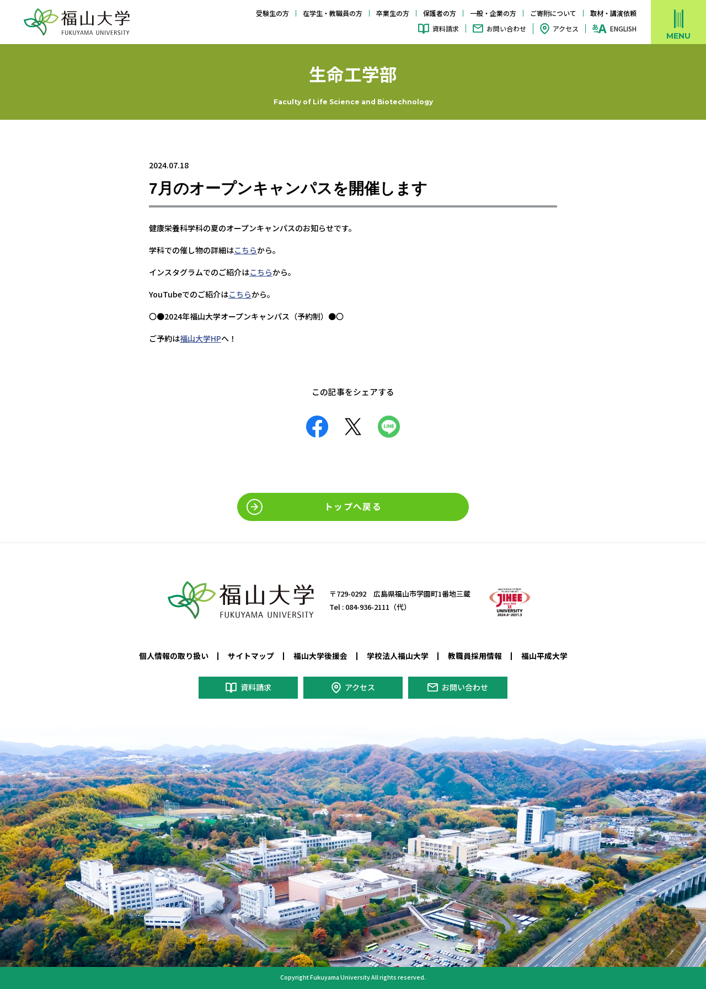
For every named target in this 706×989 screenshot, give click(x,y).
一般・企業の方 (493, 13)
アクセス (566, 28)
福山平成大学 (544, 655)
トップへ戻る (353, 506)
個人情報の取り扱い (173, 655)
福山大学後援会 (320, 655)
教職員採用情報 (475, 655)
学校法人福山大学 (398, 655)
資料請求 (445, 28)
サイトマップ (251, 655)
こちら (245, 250)
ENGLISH (623, 28)
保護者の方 (439, 13)
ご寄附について (553, 13)
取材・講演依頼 (613, 13)
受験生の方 (272, 13)
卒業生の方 (392, 13)
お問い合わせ (506, 28)
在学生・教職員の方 (332, 13)
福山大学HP (200, 338)
